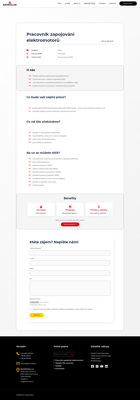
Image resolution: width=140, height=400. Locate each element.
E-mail (32, 258)
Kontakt (113, 3)
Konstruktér (60, 369)
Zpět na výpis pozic (107, 41)
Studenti (103, 3)
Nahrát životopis (35, 299)
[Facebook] (92, 366)
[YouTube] (101, 366)
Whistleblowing (96, 361)
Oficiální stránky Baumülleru (100, 353)
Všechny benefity (70, 224)
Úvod (62, 3)
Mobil (32, 268)
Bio (31, 279)
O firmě (70, 3)
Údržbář (58, 366)
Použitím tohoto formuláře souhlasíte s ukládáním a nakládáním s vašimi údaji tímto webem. (63, 309)
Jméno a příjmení (36, 248)
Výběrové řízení (91, 3)
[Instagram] (97, 366)
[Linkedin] (106, 366)
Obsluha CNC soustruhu (64, 363)
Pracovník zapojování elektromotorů (69, 360)
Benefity (79, 3)
